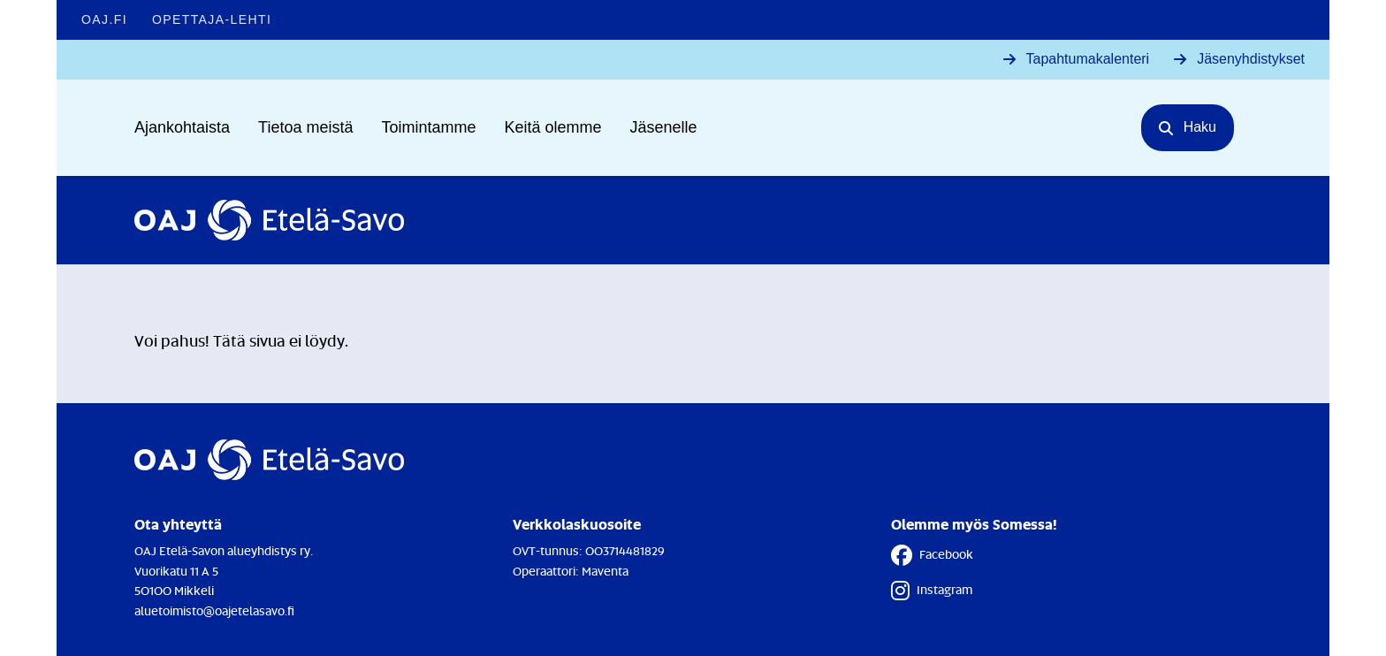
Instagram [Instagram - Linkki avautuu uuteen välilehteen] (931, 590)
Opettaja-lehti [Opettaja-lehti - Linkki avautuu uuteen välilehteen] (211, 19)
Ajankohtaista (182, 127)
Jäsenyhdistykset (1251, 58)
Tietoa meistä (305, 127)
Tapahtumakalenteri (1088, 58)
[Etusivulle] (269, 220)
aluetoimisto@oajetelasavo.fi (214, 610)
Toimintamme (428, 127)
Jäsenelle (663, 127)
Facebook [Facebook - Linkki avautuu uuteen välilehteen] (932, 555)
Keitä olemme (553, 127)
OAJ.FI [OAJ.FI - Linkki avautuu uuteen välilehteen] (104, 19)
